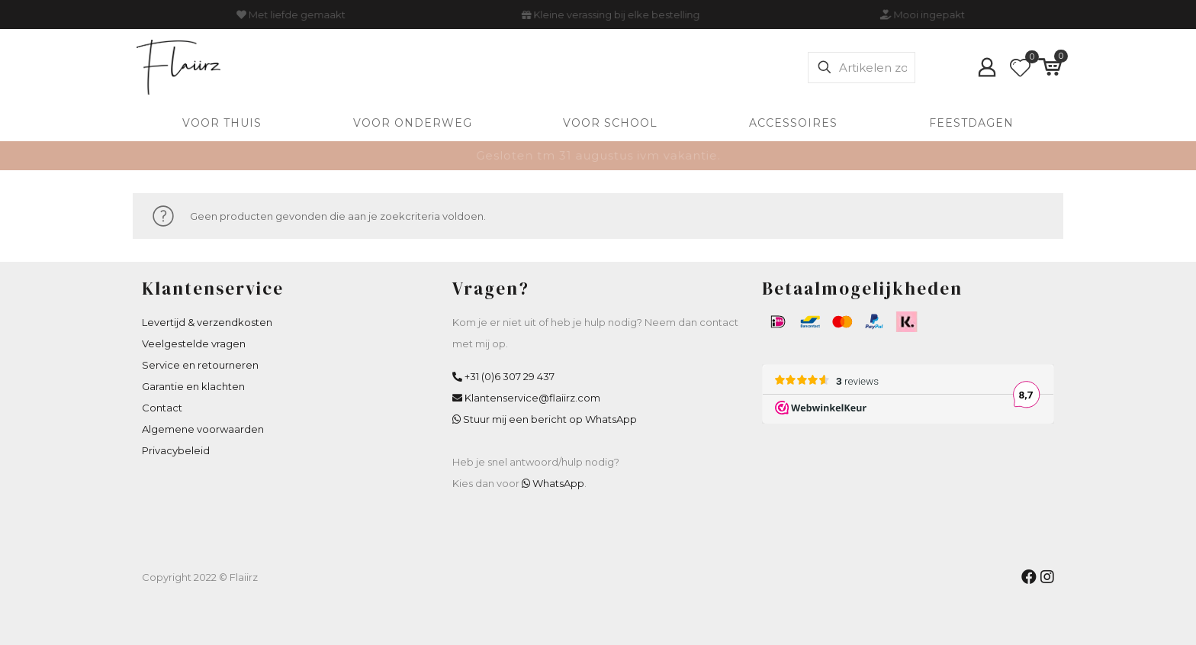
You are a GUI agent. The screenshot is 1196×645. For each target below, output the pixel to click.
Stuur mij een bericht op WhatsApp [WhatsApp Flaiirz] (550, 419)
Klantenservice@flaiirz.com (532, 398)
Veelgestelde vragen (194, 343)
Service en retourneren (200, 365)
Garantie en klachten (193, 386)
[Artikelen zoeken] (861, 67)
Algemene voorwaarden (203, 429)
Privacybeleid (176, 450)
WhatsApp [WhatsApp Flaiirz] (558, 483)
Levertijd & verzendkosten (207, 322)
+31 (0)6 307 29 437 (510, 376)
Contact (162, 408)
